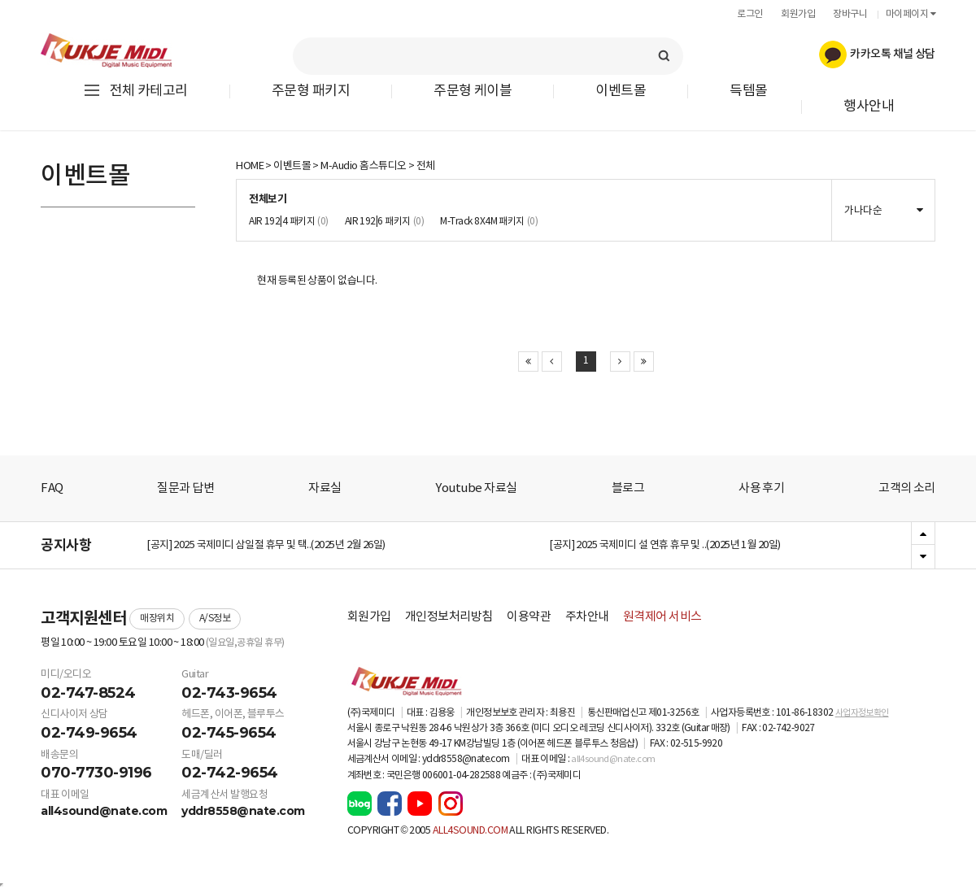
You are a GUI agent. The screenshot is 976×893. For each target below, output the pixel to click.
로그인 (750, 14)
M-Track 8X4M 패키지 (489, 221)
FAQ (52, 488)
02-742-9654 (229, 773)
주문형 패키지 (311, 91)
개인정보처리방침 (449, 617)
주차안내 (587, 617)
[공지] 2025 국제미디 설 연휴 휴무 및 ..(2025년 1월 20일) (665, 546)
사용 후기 (761, 488)
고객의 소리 (906, 488)
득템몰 (749, 91)
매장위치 (157, 618)
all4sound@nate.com (104, 811)
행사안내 (868, 107)
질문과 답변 (185, 488)
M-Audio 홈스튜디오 (363, 166)
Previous (923, 534)
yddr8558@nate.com (243, 811)
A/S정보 (215, 618)
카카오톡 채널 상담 (877, 54)
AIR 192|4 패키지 (289, 221)
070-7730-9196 (96, 773)
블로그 (628, 488)
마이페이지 (910, 14)
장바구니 (850, 14)
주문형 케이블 (473, 91)
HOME (250, 166)
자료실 (325, 488)
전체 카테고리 (135, 91)
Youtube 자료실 (475, 488)
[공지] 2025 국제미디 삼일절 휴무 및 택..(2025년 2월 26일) (266, 546)
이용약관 (529, 617)
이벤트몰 (620, 91)
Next (923, 556)
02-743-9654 (229, 693)
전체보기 (267, 199)
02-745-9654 (229, 733)
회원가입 (798, 14)
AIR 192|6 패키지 (385, 221)
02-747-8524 (88, 693)
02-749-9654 (89, 733)
